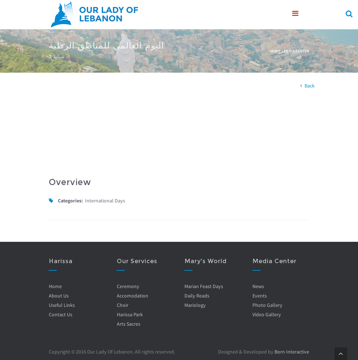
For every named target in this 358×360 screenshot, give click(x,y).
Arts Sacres (128, 324)
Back (309, 85)
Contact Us (60, 314)
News (258, 286)
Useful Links (62, 305)
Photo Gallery (267, 305)
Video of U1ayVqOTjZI (111, 135)
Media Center (296, 50)
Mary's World (205, 261)
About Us (59, 295)
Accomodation (132, 295)
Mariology (195, 305)
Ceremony (128, 286)
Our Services (137, 261)
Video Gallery (266, 314)
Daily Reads (196, 295)
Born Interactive (291, 351)
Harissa (61, 261)
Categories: (70, 200)
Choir (122, 305)
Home (275, 50)
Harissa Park (130, 314)
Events (259, 295)
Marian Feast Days (203, 286)
